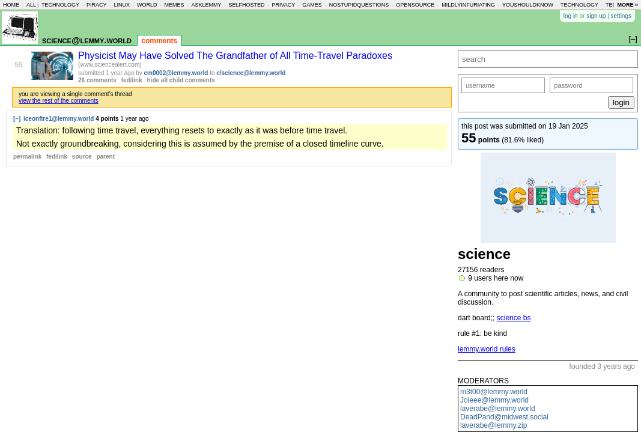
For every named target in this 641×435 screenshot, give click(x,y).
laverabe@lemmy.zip (493, 425)
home (11, 5)
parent (105, 156)
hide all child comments (181, 80)
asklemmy (206, 5)
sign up (596, 16)
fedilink (131, 80)
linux (122, 5)
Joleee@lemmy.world (494, 400)
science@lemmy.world (87, 40)
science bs (514, 318)
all (31, 5)
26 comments (97, 80)
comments (159, 41)
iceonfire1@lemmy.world (58, 118)
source (82, 156)
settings (621, 16)
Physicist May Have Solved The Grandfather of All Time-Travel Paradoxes (235, 55)
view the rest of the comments (59, 100)
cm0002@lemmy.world (176, 73)
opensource (415, 5)
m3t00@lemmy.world (493, 392)
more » (627, 5)
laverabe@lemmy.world (497, 408)
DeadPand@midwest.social (504, 417)
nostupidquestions (359, 5)
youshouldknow (527, 5)
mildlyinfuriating (468, 5)
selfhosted (246, 5)
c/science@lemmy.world (250, 73)
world (147, 5)
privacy (283, 5)
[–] (16, 118)
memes (174, 5)
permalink (27, 156)
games (312, 5)
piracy (97, 5)
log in (571, 16)
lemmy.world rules (486, 349)
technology (60, 5)
